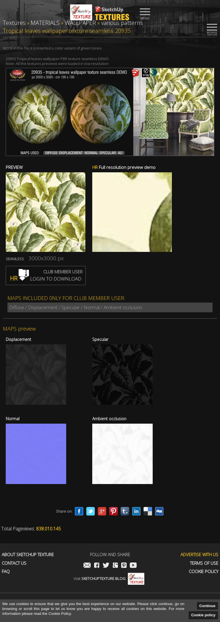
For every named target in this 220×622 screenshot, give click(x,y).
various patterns (122, 23)
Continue (207, 606)
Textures (14, 23)
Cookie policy (203, 615)
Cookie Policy (203, 571)
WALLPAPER (80, 23)
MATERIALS (45, 23)
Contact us (14, 563)
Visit (109, 578)
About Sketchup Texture (28, 554)
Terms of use (204, 563)
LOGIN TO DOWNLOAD (45, 278)
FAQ (6, 571)
